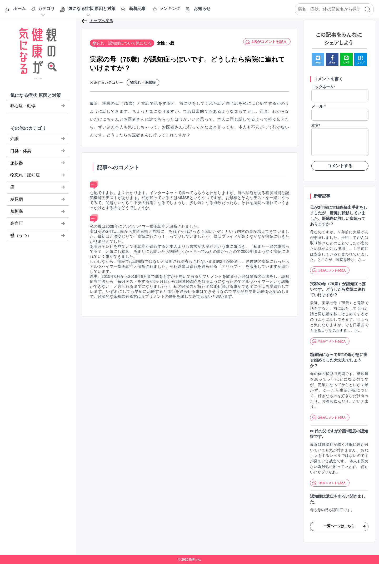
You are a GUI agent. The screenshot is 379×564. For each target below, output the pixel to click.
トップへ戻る (101, 20)
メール (318, 106)
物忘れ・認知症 (143, 82)
